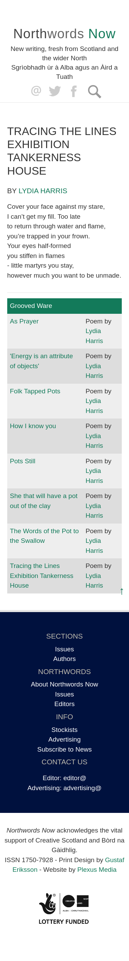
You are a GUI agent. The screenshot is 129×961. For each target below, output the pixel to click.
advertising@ (82, 788)
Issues (64, 649)
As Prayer (24, 321)
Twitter (54, 91)
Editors (64, 703)
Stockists (64, 729)
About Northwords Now (64, 684)
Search (94, 91)
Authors (64, 658)
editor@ (74, 778)
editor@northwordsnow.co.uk (34, 91)
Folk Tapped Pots (35, 391)
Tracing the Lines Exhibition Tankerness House (41, 575)
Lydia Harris (43, 191)
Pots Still (22, 461)
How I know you (33, 426)
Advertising (65, 739)
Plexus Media (97, 869)
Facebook (74, 91)
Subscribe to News (64, 749)
